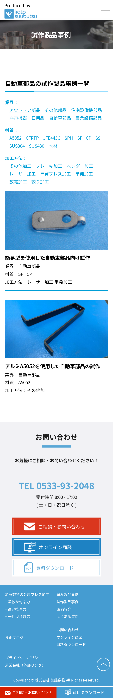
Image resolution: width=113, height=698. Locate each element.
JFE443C (51, 138)
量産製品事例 (67, 594)
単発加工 (84, 173)
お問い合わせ (67, 629)
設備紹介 (63, 609)
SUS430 (36, 146)
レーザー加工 (22, 173)
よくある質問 (67, 616)
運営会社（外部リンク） (25, 665)
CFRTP (32, 138)
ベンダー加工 (80, 166)
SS (97, 138)
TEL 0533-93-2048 (56, 495)
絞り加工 (40, 181)
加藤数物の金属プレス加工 (27, 594)
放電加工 (18, 181)
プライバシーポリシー (23, 657)
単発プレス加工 (55, 173)
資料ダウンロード (84, 692)
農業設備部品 (88, 118)
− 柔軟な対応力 (17, 601)
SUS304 (17, 146)
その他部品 (56, 110)
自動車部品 (60, 118)
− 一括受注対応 (17, 616)
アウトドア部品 (24, 110)
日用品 (38, 118)
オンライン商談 (48, 557)
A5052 (15, 138)
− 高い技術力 (15, 609)
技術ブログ (14, 637)
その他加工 (20, 166)
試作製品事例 (67, 601)
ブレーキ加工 (49, 166)
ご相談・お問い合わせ (28, 692)
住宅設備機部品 (86, 110)
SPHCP (84, 138)
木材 (53, 146)
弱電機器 (18, 118)
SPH (69, 138)
